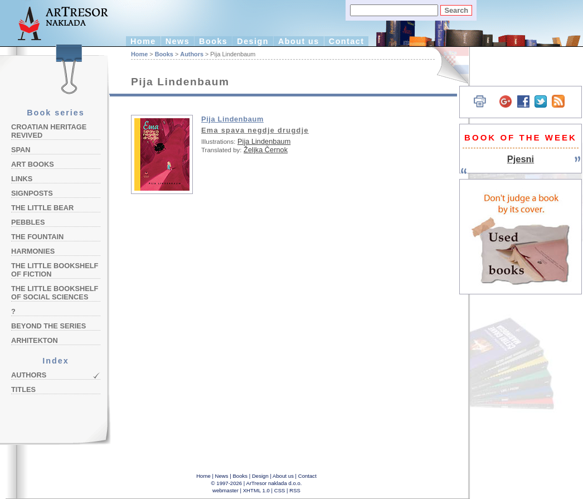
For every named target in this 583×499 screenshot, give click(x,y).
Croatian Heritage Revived (48, 131)
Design (253, 41)
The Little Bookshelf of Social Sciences (54, 292)
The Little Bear (42, 208)
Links (21, 179)
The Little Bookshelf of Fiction (54, 269)
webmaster (225, 490)
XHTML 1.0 (256, 490)
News (178, 41)
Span (21, 150)
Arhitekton (34, 340)
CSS (279, 490)
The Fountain (37, 236)
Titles (23, 389)
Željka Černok (266, 150)
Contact (347, 41)
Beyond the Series (48, 326)
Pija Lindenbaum (232, 119)
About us (298, 41)
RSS (294, 490)
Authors (28, 375)
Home (143, 41)
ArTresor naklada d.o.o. (274, 483)
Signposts (32, 193)
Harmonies (33, 251)
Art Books (32, 164)
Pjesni (520, 159)
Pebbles (28, 222)
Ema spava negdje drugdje (255, 130)
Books (213, 41)
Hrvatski (446, 65)
